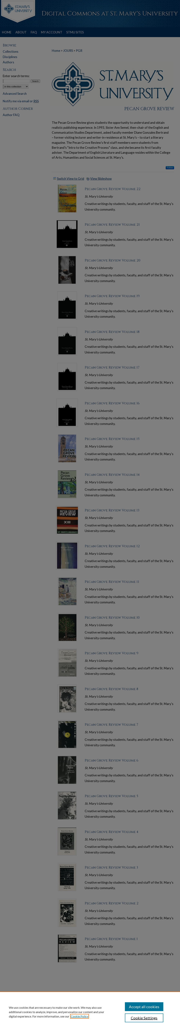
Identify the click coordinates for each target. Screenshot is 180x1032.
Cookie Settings (144, 1018)
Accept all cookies (144, 1006)
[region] (90, 1012)
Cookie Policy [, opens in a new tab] (79, 1016)
